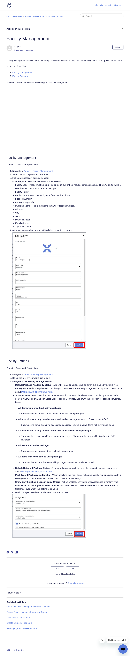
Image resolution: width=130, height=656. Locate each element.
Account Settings (55, 16)
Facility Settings (20, 76)
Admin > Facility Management (38, 171)
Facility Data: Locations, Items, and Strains (27, 612)
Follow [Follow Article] (118, 47)
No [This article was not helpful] (72, 569)
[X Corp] (12, 552)
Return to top (15, 592)
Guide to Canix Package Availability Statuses (28, 606)
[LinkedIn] (16, 552)
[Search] (101, 16)
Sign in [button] (117, 5)
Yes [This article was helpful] (57, 569)
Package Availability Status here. (37, 392)
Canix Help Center (14, 16)
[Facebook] (8, 552)
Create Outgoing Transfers (19, 623)
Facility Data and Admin (35, 16)
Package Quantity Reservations (22, 628)
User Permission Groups (18, 617)
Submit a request (103, 5)
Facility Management (22, 72)
